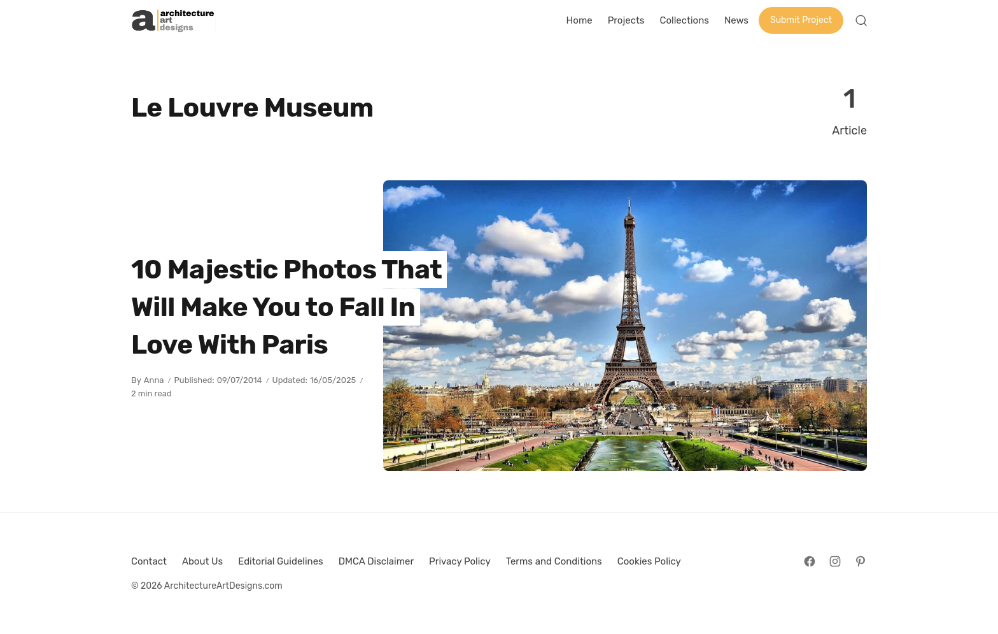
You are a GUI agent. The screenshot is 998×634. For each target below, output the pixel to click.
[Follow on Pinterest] (860, 561)
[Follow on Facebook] (809, 561)
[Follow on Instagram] (835, 561)
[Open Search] (861, 20)
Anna (154, 380)
